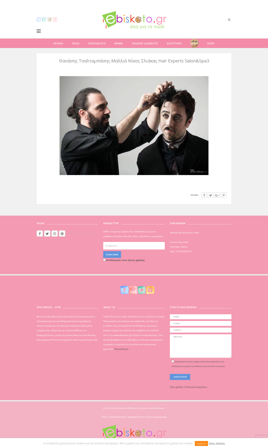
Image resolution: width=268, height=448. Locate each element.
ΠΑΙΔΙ (76, 43)
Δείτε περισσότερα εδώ (85, 339)
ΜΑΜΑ (119, 43)
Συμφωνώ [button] (201, 443)
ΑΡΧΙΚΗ (58, 43)
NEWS (194, 43)
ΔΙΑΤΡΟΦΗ (174, 43)
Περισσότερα (121, 349)
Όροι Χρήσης (217, 443)
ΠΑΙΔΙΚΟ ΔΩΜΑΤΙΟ (145, 43)
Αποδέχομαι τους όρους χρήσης (124, 260)
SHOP (211, 43)
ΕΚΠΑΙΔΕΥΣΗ (97, 43)
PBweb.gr (133, 408)
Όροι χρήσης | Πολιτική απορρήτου (188, 386)
